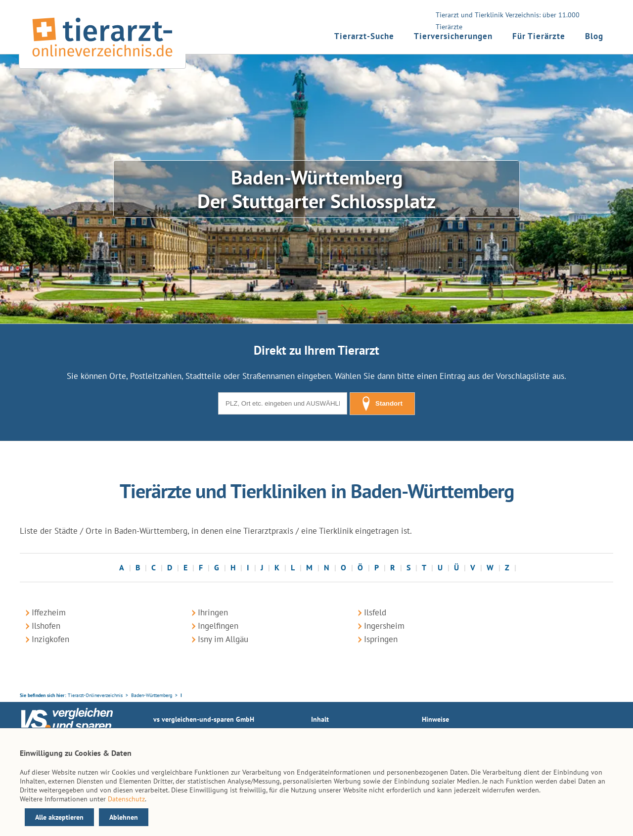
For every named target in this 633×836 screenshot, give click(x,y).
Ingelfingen (218, 625)
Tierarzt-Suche (364, 36)
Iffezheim (49, 612)
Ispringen (381, 639)
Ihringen (213, 612)
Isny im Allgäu (223, 639)
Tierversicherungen (453, 36)
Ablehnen (123, 817)
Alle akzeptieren (59, 817)
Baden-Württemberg (151, 695)
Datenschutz (126, 798)
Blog (594, 36)
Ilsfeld (375, 612)
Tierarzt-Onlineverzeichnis (95, 695)
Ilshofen (46, 625)
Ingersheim (384, 625)
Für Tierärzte (538, 36)
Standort (382, 403)
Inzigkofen (50, 639)
